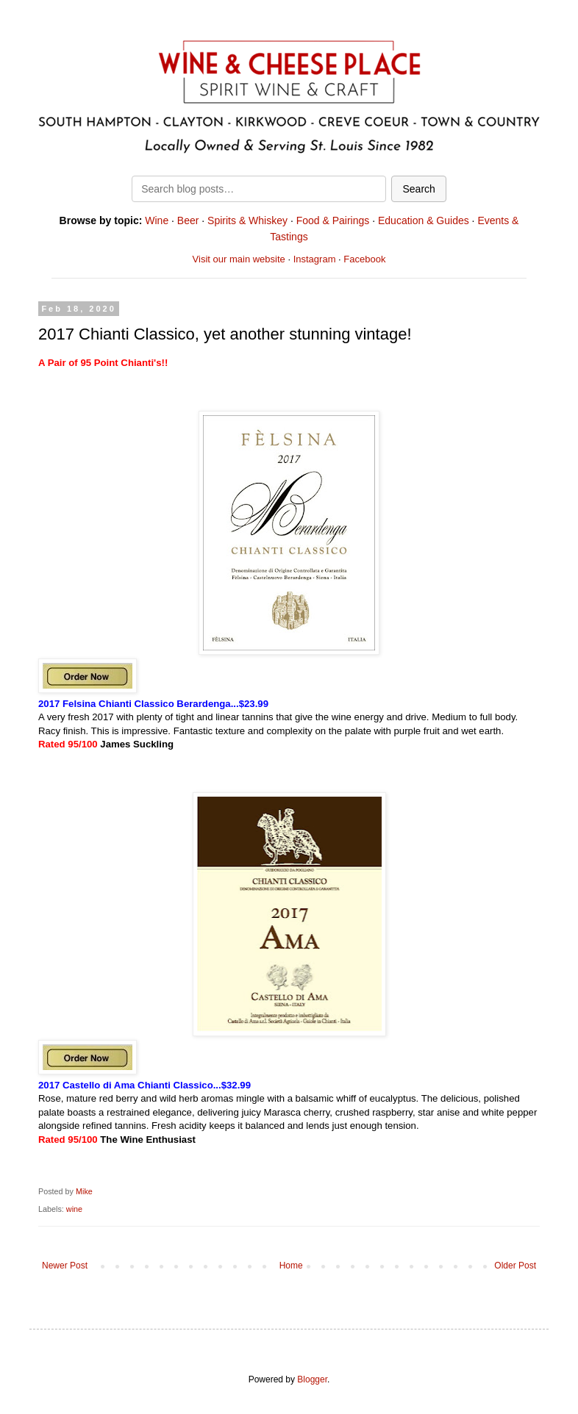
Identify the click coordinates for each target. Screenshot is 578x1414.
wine (74, 1209)
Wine (156, 220)
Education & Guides (423, 220)
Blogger (312, 1379)
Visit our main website (239, 259)
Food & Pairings (333, 220)
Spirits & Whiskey (247, 220)
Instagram (314, 259)
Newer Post (65, 1265)
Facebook (364, 259)
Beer (188, 220)
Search (418, 189)
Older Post (515, 1265)
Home (291, 1265)
